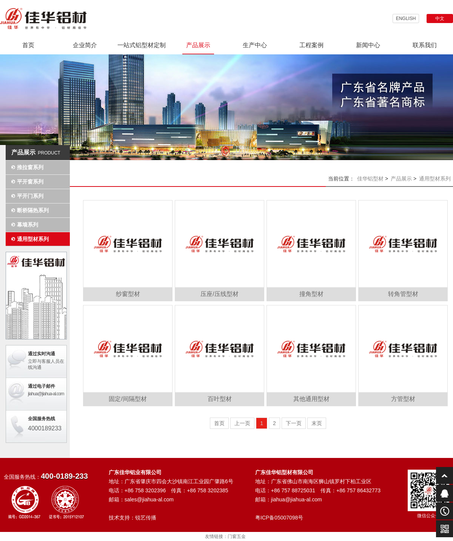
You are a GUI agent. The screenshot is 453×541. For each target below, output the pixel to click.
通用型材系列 (33, 239)
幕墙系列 (27, 225)
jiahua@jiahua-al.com (46, 393)
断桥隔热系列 (33, 210)
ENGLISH (406, 18)
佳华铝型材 (370, 179)
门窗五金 (237, 536)
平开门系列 (30, 196)
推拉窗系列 (30, 167)
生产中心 (255, 45)
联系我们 (425, 45)
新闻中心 (368, 45)
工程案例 (311, 45)
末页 (316, 423)
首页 (28, 45)
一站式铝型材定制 (141, 45)
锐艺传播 (145, 518)
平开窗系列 (30, 182)
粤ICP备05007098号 (279, 518)
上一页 (242, 423)
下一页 (294, 423)
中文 (439, 18)
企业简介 (85, 45)
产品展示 (198, 45)
